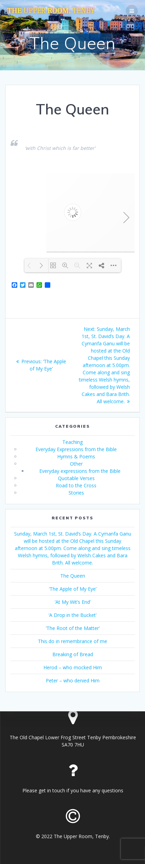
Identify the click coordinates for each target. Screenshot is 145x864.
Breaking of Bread (72, 654)
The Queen (72, 575)
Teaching (72, 442)
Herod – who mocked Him (72, 667)
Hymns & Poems (76, 456)
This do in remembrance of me (72, 641)
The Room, (51, 10)
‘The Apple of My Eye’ (72, 589)
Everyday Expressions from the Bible (76, 449)
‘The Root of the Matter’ (73, 628)
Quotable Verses (76, 478)
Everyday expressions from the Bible (80, 471)
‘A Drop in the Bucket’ (72, 615)
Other (76, 463)
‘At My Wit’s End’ (73, 602)
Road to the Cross (76, 485)
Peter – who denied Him (73, 680)
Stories (76, 492)
